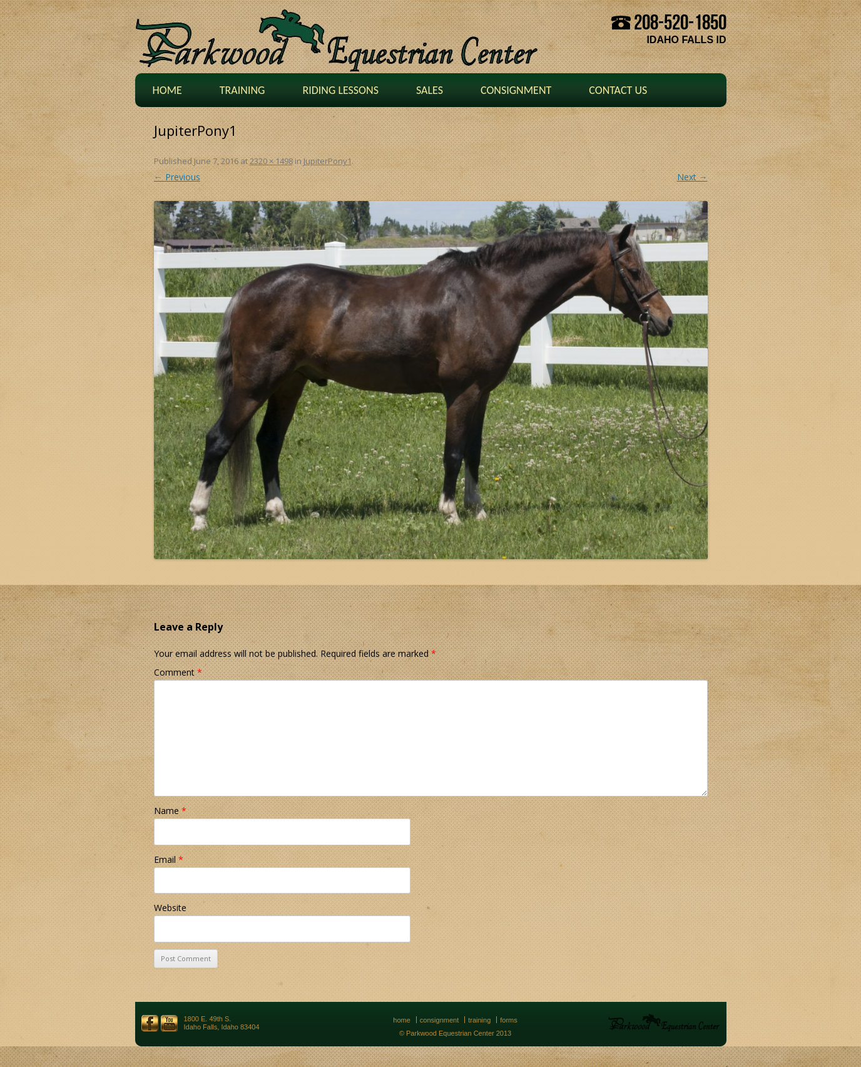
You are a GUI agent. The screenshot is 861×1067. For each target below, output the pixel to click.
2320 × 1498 (271, 161)
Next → (692, 177)
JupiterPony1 (327, 161)
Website (170, 908)
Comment (178, 672)
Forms (508, 1020)
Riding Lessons (340, 90)
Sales (429, 90)
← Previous (177, 177)
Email (168, 859)
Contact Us (618, 90)
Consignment (516, 90)
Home (167, 90)
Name (170, 811)
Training (242, 90)
